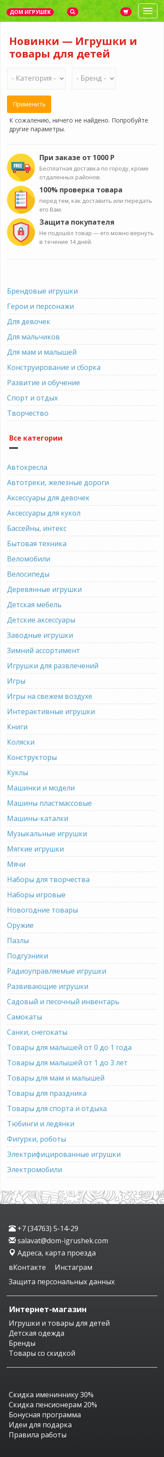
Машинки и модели (41, 788)
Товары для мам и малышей (56, 1078)
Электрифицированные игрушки (64, 1154)
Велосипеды (28, 574)
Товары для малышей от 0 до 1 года (69, 1047)
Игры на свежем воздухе (49, 696)
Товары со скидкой (42, 1353)
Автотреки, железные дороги (58, 482)
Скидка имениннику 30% (51, 1394)
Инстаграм (73, 1267)
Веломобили (28, 559)
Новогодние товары (42, 910)
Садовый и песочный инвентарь (63, 1001)
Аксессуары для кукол (43, 513)
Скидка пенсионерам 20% (53, 1404)
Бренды (22, 1343)
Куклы (17, 772)
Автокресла (27, 467)
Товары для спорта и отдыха (57, 1108)
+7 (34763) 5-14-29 (43, 1228)
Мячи (16, 864)
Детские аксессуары (41, 620)
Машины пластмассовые (49, 803)
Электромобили (34, 1169)
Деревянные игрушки (44, 589)
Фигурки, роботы (36, 1139)
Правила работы (37, 1435)
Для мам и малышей (42, 352)
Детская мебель (34, 604)
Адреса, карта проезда (52, 1253)
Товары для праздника (47, 1093)
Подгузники (27, 956)
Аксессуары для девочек (48, 498)
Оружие (20, 925)
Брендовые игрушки (42, 291)
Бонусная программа (45, 1414)
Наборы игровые (36, 895)
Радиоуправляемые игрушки (56, 971)
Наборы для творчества (48, 879)
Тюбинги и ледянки (40, 1124)
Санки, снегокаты (37, 1032)
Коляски (21, 742)
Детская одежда (36, 1333)
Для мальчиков (33, 337)
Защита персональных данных (62, 1281)
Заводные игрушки (40, 635)
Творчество (28, 413)
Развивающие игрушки (47, 986)
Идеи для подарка (40, 1425)
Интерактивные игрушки (51, 711)
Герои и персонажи (40, 306)
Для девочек (28, 321)
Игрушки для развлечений (52, 665)
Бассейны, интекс (36, 528)
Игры (16, 681)
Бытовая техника (36, 543)
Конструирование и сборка (54, 367)
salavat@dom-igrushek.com (58, 1240)
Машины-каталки (37, 818)
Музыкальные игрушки (47, 833)
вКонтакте (28, 1267)
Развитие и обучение (43, 382)
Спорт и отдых (32, 398)
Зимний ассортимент (43, 650)
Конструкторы (32, 757)
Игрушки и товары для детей (59, 1323)
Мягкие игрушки (35, 849)
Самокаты (24, 1017)
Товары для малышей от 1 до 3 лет (67, 1062)
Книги (17, 727)
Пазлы (18, 940)
